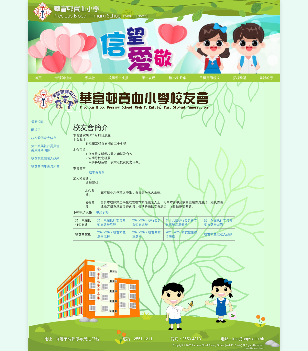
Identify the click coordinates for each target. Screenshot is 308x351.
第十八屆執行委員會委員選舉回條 (45, 148)
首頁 (38, 78)
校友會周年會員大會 (45, 166)
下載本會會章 (93, 172)
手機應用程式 (210, 78)
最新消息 (37, 121)
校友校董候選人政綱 (45, 158)
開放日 (36, 130)
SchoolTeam (259, 348)
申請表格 (102, 212)
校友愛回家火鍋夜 (43, 138)
